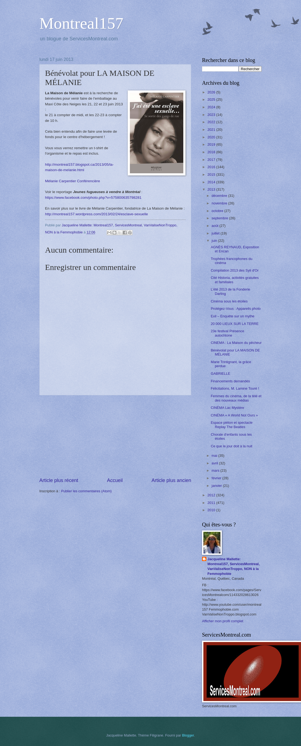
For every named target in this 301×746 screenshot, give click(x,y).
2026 (211, 92)
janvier (217, 486)
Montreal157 (81, 23)
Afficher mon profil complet (222, 621)
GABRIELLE (220, 374)
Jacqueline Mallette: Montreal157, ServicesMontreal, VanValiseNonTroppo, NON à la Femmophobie (233, 566)
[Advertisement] (115, 436)
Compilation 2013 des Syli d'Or (234, 270)
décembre (220, 196)
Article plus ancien (171, 480)
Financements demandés (230, 381)
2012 (211, 495)
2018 (211, 152)
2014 (211, 182)
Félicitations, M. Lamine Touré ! (235, 388)
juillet (216, 233)
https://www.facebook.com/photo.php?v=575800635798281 (93, 198)
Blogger (188, 735)
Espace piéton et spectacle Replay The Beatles (231, 425)
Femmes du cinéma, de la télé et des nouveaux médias (236, 398)
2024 (211, 107)
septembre (220, 218)
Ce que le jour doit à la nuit (231, 446)
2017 (211, 160)
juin (215, 241)
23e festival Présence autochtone (227, 333)
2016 (211, 167)
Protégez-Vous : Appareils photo (236, 309)
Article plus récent (58, 480)
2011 (211, 503)
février (217, 478)
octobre (218, 211)
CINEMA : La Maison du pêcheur (236, 343)
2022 (211, 122)
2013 (211, 189)
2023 (211, 115)
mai (215, 456)
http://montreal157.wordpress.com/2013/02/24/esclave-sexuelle (96, 214)
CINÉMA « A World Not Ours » (234, 415)
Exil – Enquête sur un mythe (232, 316)
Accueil (115, 480)
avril (215, 463)
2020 (211, 137)
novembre (220, 203)
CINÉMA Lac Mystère (227, 408)
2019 (211, 144)
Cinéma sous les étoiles (229, 301)
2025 (211, 99)
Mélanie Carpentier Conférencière (72, 181)
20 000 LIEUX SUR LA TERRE (235, 324)
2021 (211, 130)
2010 (211, 510)
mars (216, 470)
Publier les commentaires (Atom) (86, 491)
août (215, 226)
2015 (211, 174)
